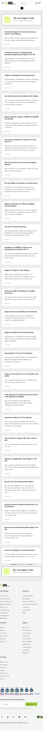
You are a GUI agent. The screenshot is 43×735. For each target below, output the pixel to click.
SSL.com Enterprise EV (6, 601)
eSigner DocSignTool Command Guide (19, 332)
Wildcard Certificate (5, 604)
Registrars (3, 638)
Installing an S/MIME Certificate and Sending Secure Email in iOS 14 (18, 248)
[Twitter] (14, 717)
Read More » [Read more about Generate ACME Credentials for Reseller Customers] (7, 303)
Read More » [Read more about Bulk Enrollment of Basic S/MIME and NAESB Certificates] (7, 131)
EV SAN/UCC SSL (4, 610)
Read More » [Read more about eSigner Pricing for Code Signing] (7, 283)
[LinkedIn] (8, 717)
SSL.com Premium (4, 598)
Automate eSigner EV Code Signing (18, 417)
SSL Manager (25, 598)
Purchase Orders (26, 647)
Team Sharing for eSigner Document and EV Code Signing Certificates (21, 396)
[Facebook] (2, 717)
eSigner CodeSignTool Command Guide (19, 75)
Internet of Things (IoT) (28, 601)
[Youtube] (19, 717)
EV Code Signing (4, 615)
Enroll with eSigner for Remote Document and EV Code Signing (20, 33)
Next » (31, 564)
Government (25, 607)
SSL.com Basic (4, 596)
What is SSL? (25, 627)
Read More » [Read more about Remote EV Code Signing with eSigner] (7, 496)
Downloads (25, 652)
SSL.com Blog (3, 664)
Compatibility (25, 636)
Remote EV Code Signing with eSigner (19, 482)
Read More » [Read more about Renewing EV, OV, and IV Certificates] (7, 366)
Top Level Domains (27, 641)
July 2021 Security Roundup (15, 227)
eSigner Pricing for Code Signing (16, 270)
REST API (2, 630)
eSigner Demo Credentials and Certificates (20, 312)
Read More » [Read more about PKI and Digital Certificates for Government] (7, 195)
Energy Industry (26, 610)
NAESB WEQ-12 (4, 618)
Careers (2, 670)
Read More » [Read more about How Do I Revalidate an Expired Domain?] (7, 560)
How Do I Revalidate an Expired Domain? (19, 550)
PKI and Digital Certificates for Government (20, 183)
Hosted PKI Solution (27, 596)
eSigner (24, 612)
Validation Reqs (26, 644)
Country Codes (26, 638)
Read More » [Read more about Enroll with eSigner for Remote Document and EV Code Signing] (7, 44)
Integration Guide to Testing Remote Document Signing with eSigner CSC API (19, 53)
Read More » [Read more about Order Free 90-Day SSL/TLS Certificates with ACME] (7, 386)
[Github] (25, 717)
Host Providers (4, 636)
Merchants (3, 641)
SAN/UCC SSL (3, 607)
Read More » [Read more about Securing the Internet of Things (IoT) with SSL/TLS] (7, 154)
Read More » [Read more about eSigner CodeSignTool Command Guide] (7, 88)
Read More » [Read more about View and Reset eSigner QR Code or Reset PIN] (7, 450)
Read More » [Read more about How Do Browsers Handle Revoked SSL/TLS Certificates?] (7, 519)
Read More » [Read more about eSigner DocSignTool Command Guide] (7, 345)
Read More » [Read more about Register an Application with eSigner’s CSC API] (7, 473)
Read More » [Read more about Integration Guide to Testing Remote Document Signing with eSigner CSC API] (7, 67)
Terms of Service (4, 676)
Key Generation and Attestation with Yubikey (21, 96)
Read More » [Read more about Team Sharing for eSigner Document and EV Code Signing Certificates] (7, 409)
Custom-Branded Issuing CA (29, 604)
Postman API (3, 633)
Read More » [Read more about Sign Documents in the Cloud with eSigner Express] (7, 175)
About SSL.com (4, 662)
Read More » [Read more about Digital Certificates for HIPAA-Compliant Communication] (7, 218)
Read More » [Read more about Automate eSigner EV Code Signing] (7, 430)
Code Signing (3, 612)
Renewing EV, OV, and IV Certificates (18, 353)
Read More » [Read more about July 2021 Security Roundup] (7, 239)
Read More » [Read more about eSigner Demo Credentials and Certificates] (7, 324)
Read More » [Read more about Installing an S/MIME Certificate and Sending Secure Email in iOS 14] (7, 262)
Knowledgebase (26, 630)
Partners (2, 627)
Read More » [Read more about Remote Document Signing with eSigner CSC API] (7, 542)
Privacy (2, 679)
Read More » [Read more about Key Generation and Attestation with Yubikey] (7, 108)
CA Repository (4, 673)
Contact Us (3, 667)
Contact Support (27, 633)
